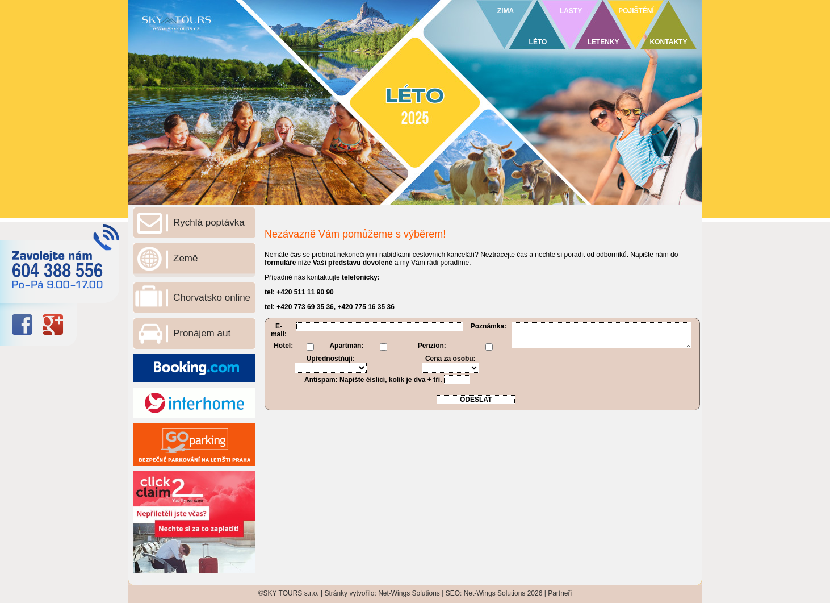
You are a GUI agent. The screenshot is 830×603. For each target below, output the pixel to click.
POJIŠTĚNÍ (636, 11)
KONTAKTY (669, 42)
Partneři (560, 593)
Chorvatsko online (211, 297)
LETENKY (603, 42)
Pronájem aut (201, 333)
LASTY (571, 11)
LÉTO (538, 42)
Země (185, 258)
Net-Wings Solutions (409, 593)
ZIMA (505, 11)
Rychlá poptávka (209, 222)
